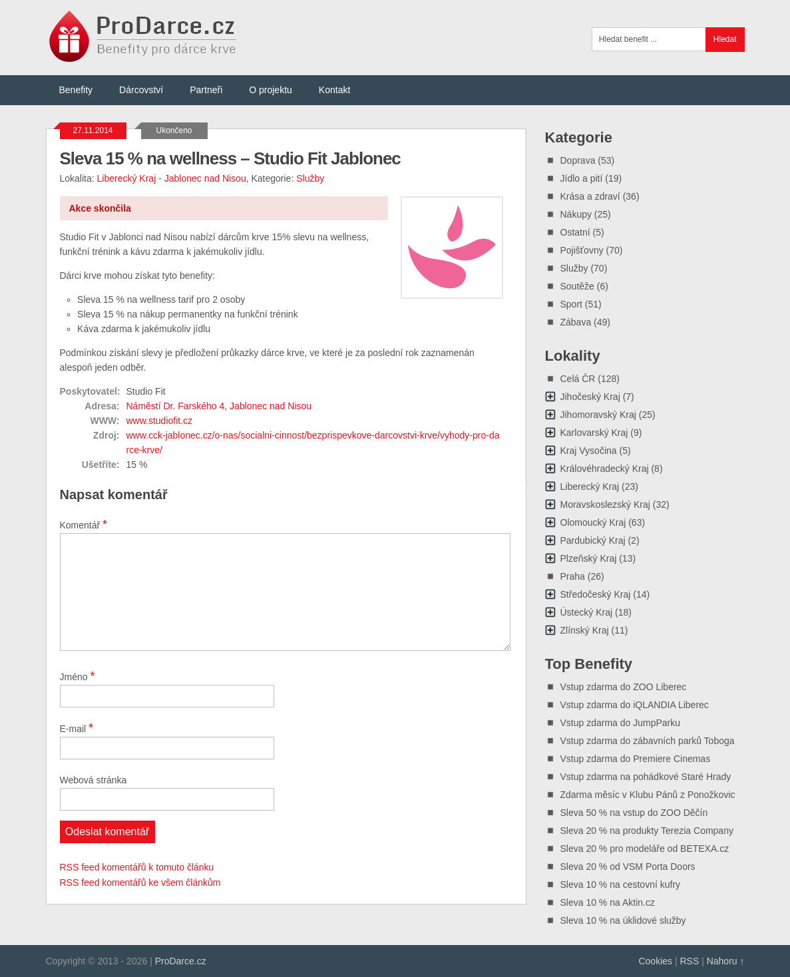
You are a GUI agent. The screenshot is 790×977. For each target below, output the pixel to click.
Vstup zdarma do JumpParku (620, 722)
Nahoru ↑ (726, 961)
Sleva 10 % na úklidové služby (623, 920)
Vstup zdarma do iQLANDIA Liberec (634, 704)
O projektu (270, 90)
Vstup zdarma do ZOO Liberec (623, 687)
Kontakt (334, 90)
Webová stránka (93, 780)
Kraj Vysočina (588, 450)
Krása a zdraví (590, 196)
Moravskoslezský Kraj (605, 504)
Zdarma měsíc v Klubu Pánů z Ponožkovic (647, 794)
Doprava (578, 160)
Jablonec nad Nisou (205, 178)
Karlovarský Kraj (594, 432)
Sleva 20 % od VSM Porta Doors (627, 866)
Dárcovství (141, 90)
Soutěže (577, 286)
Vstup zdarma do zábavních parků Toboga (647, 740)
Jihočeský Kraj (590, 396)
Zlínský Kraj (584, 630)
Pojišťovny (582, 250)
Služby (310, 178)
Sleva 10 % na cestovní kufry (620, 884)
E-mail (77, 728)
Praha (572, 576)
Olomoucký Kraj (593, 522)
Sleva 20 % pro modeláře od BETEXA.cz (644, 848)
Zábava (576, 322)
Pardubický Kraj (593, 540)
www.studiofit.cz (159, 420)
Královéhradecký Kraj (604, 468)
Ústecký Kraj (586, 612)
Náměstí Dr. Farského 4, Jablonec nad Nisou (219, 406)
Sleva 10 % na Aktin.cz (607, 902)
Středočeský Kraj (595, 594)
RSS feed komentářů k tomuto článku (137, 867)
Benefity (76, 90)
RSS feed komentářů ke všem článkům (140, 882)
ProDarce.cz (180, 961)
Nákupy (576, 214)
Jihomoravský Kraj (598, 414)
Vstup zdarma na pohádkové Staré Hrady (645, 776)
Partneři (206, 90)
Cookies (655, 961)
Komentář (84, 524)
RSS (689, 961)
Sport (571, 304)
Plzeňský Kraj (588, 558)
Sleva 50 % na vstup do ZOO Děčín (634, 812)
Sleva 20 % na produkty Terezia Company (646, 830)
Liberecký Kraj (126, 178)
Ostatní (575, 232)
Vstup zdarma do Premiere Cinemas (635, 758)
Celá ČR (578, 378)
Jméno (77, 676)
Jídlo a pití (581, 178)
